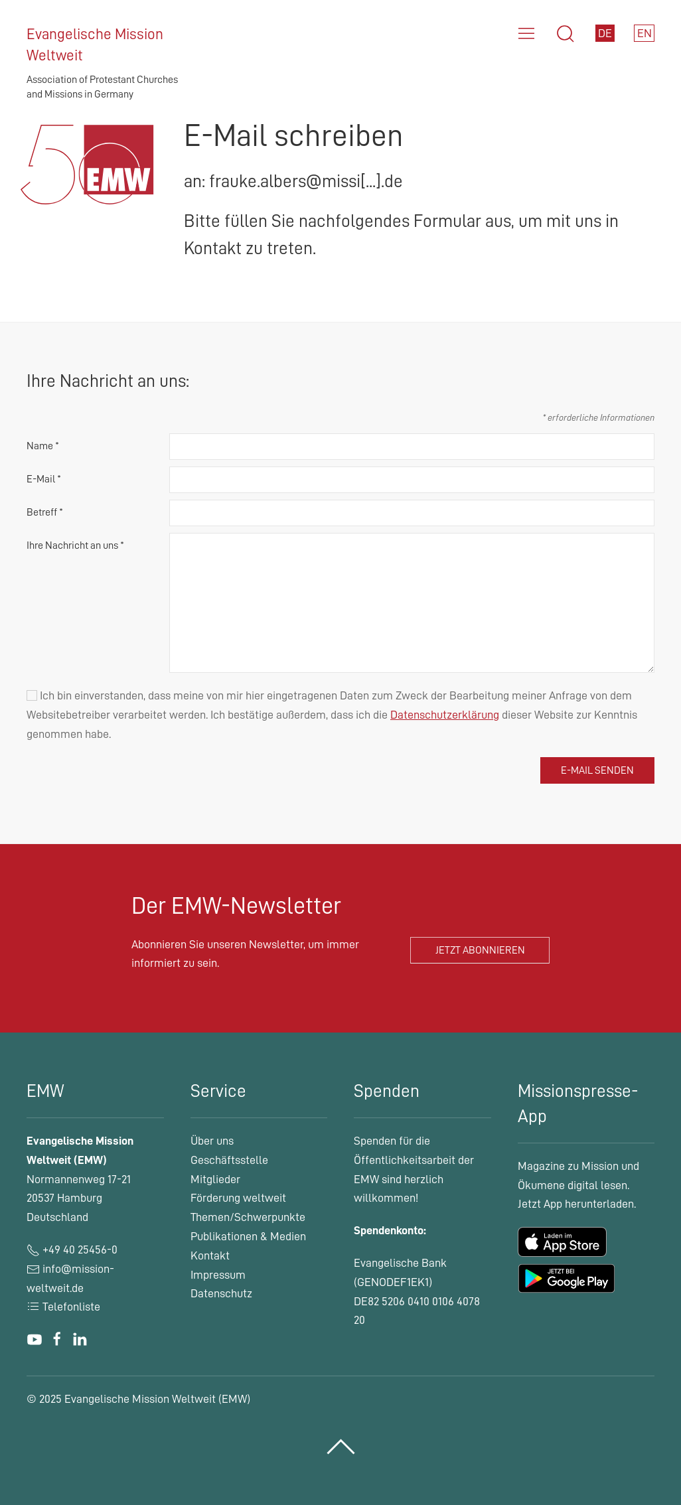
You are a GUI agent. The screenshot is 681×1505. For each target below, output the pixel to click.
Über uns (212, 1141)
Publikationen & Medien (248, 1236)
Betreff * (45, 512)
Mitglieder (215, 1179)
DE (605, 33)
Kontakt (210, 1255)
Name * (43, 446)
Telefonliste (63, 1307)
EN (644, 33)
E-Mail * (44, 479)
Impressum (218, 1275)
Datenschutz (221, 1293)
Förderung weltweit (238, 1198)
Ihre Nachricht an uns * (75, 545)
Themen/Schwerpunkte (247, 1217)
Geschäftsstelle (229, 1160)
